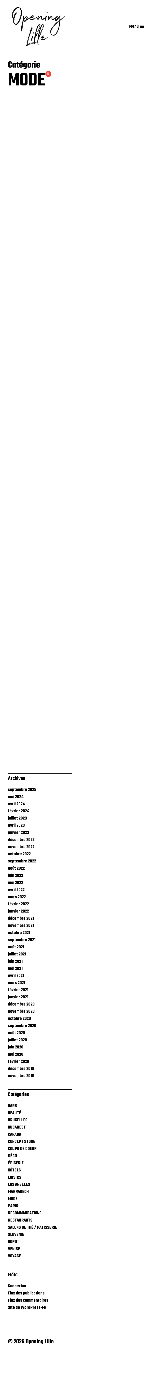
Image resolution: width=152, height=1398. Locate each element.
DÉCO (12, 1199)
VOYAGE (14, 1299)
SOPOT (13, 1285)
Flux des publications (26, 1336)
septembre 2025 (22, 833)
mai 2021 (15, 1012)
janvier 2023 (18, 876)
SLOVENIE (16, 1278)
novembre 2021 (21, 969)
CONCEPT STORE (21, 1185)
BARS (12, 1149)
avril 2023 (16, 869)
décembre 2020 (21, 1048)
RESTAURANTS (20, 1264)
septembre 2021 (22, 983)
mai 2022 (15, 926)
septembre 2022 (22, 905)
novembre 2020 (21, 1055)
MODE (13, 1242)
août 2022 (16, 912)
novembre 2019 (21, 1119)
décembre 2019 (21, 1112)
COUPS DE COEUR (22, 1192)
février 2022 (18, 948)
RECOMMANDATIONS (25, 1257)
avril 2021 (16, 1019)
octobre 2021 (19, 976)
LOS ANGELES (19, 1228)
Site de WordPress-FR (27, 1351)
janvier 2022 (18, 955)
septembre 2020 (22, 1069)
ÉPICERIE (16, 1206)
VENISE (14, 1292)
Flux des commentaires (28, 1344)
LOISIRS (14, 1221)
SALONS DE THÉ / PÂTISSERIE (32, 1271)
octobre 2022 (19, 897)
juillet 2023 (17, 862)
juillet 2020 (17, 1083)
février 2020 (18, 1105)
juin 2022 (15, 919)
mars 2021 (16, 1026)
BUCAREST (17, 1171)
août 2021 (16, 990)
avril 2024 (16, 847)
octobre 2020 (19, 1062)
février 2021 (18, 1033)
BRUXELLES (18, 1164)
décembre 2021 (21, 962)
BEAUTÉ (14, 1156)
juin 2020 (15, 1091)
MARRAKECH (18, 1235)
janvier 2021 (18, 1041)
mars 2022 (17, 940)
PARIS (13, 1249)
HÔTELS (14, 1214)
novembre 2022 (21, 890)
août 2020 (16, 1076)
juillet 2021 (17, 998)
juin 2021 (15, 1005)
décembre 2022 (21, 883)
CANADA (14, 1178)
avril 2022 (16, 933)
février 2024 (18, 855)
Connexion (17, 1329)
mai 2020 (15, 1098)
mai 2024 (16, 840)
